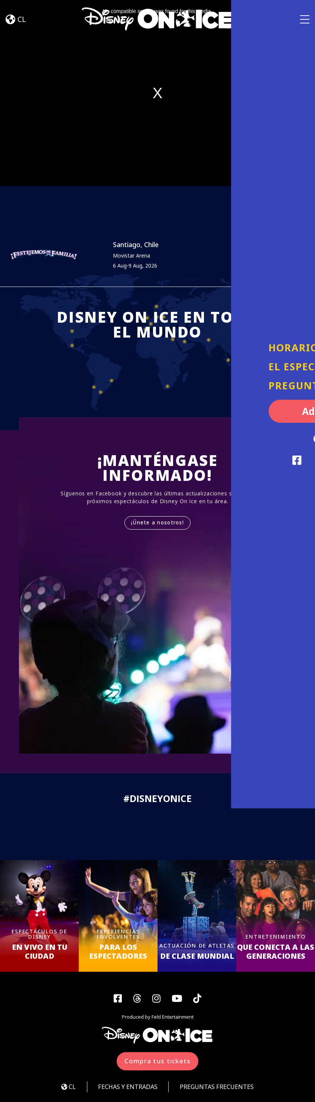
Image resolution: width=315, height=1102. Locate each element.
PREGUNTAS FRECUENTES (220, 1087)
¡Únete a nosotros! (157, 523)
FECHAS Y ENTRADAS (126, 1087)
